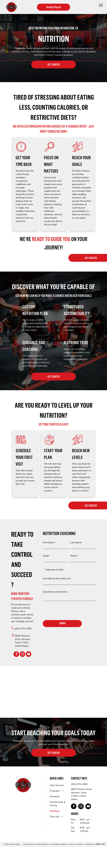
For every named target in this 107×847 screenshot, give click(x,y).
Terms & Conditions (76, 844)
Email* (46, 555)
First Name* (49, 542)
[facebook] (16, 654)
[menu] (100, 5)
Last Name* (76, 542)
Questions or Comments (55, 591)
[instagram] (22, 654)
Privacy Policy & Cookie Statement (36, 844)
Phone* (74, 555)
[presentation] (64, 611)
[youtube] (28, 654)
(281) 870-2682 (23, 628)
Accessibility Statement (59, 844)
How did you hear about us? (57, 578)
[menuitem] (60, 785)
